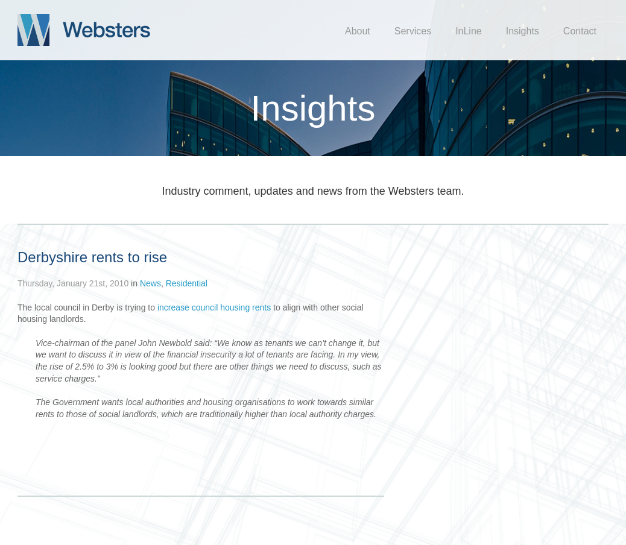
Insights (522, 31)
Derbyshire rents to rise (92, 257)
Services (412, 31)
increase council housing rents (214, 307)
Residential (186, 283)
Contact (579, 31)
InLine (468, 31)
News (150, 283)
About (357, 31)
